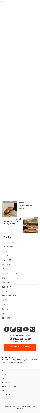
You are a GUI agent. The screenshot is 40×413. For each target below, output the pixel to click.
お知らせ (5, 251)
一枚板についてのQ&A (9, 386)
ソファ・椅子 (6, 260)
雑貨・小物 (6, 318)
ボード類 (5, 269)
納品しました (6, 305)
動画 (3, 278)
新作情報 (5, 291)
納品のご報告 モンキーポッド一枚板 (12, 223)
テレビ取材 (6, 264)
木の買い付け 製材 (9, 296)
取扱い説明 (6, 282)
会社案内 (5, 375)
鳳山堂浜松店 (6, 382)
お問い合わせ (6, 394)
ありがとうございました (10, 242)
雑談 (3, 313)
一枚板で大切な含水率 (9, 273)
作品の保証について (9, 390)
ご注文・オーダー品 (9, 255)
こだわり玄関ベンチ (25, 206)
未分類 (4, 300)
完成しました (6, 287)
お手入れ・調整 (7, 247)
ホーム (4, 371)
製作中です (6, 309)
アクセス (4, 379)
